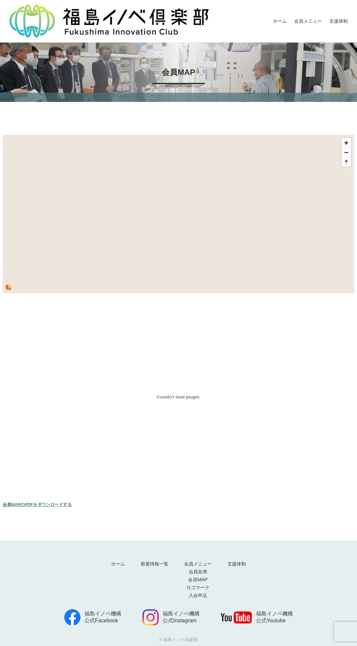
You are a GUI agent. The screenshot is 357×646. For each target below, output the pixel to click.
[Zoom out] (346, 152)
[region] (178, 214)
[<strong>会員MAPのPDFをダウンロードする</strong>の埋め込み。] (178, 397)
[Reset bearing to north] (346, 162)
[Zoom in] (346, 143)
